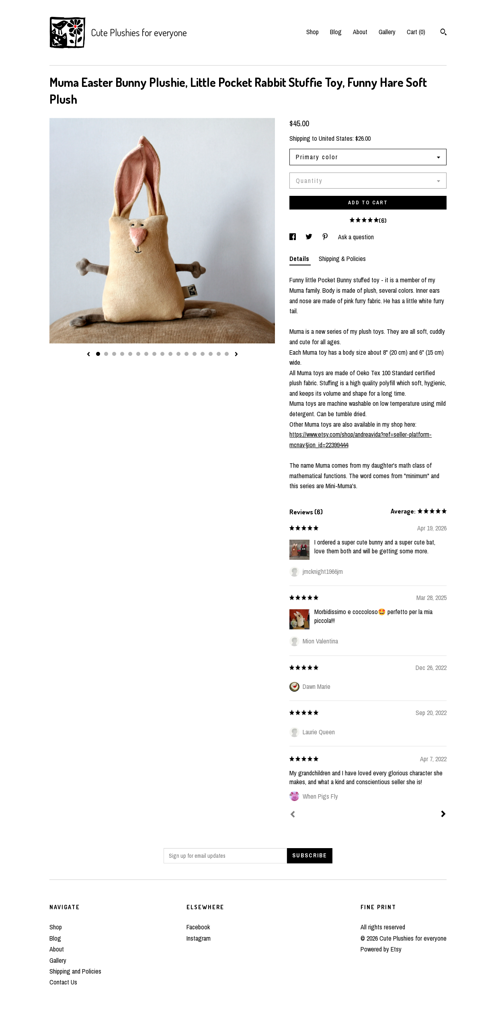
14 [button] (203, 354)
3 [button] (114, 354)
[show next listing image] (236, 355)
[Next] (443, 814)
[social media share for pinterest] (326, 236)
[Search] (444, 33)
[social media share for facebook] (293, 236)
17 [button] (227, 354)
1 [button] (98, 354)
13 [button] (195, 354)
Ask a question (356, 236)
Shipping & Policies (342, 258)
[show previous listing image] (88, 355)
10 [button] (170, 354)
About (360, 31)
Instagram (199, 938)
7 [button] (146, 354)
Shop (312, 31)
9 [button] (162, 354)
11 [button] (178, 354)
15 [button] (211, 354)
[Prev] (292, 815)
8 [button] (154, 354)
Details (300, 258)
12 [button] (186, 354)
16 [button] (219, 354)
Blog (336, 31)
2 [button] (106, 354)
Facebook (198, 927)
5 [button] (130, 354)
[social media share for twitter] (309, 236)
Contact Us (63, 982)
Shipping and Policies (75, 971)
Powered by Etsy (381, 949)
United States (336, 138)
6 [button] (138, 354)
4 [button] (122, 354)
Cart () (416, 31)
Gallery (387, 31)
